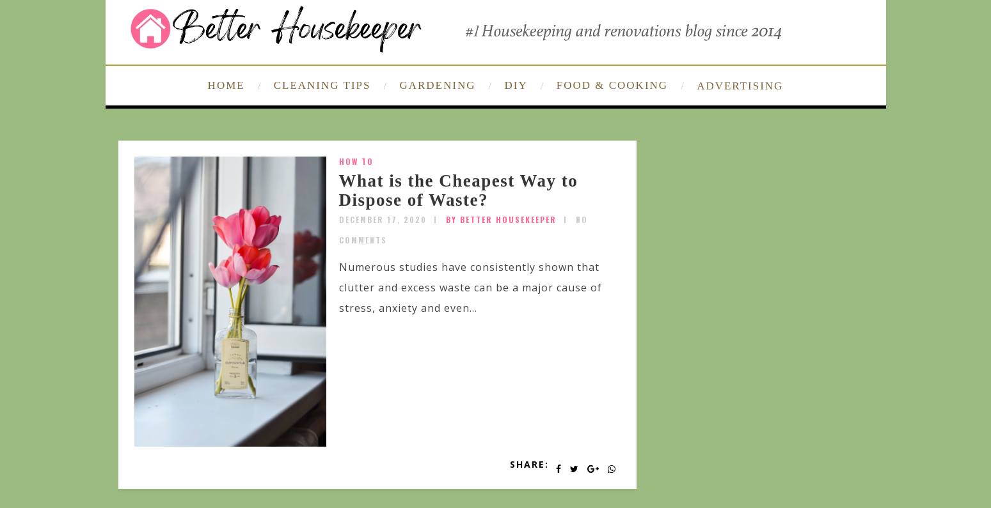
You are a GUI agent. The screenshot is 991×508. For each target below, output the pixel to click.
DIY (516, 85)
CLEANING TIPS (322, 85)
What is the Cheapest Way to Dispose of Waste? (458, 190)
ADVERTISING (740, 86)
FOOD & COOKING (612, 85)
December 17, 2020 (383, 219)
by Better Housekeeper (501, 219)
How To (356, 161)
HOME (226, 85)
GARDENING (437, 85)
